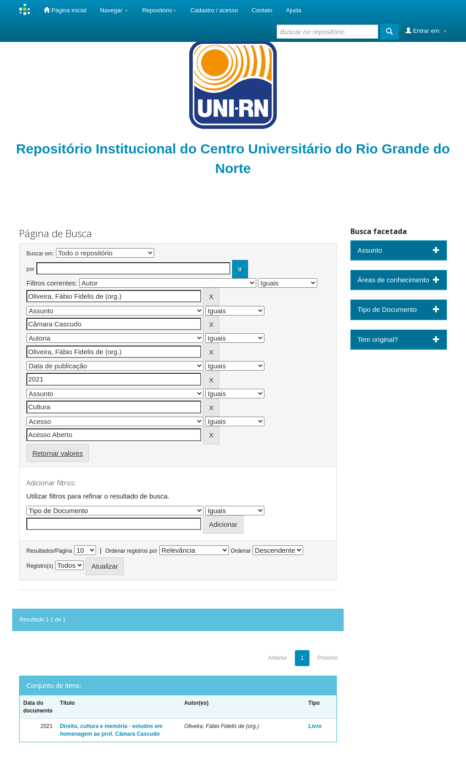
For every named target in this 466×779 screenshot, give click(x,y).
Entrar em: (426, 30)
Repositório (159, 10)
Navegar (114, 10)
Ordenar (241, 551)
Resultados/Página (49, 551)
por (30, 269)
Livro (315, 726)
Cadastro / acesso (214, 10)
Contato (262, 10)
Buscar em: (40, 253)
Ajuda (293, 10)
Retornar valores (57, 453)
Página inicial (65, 10)
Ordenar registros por (131, 551)
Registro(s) (39, 566)
